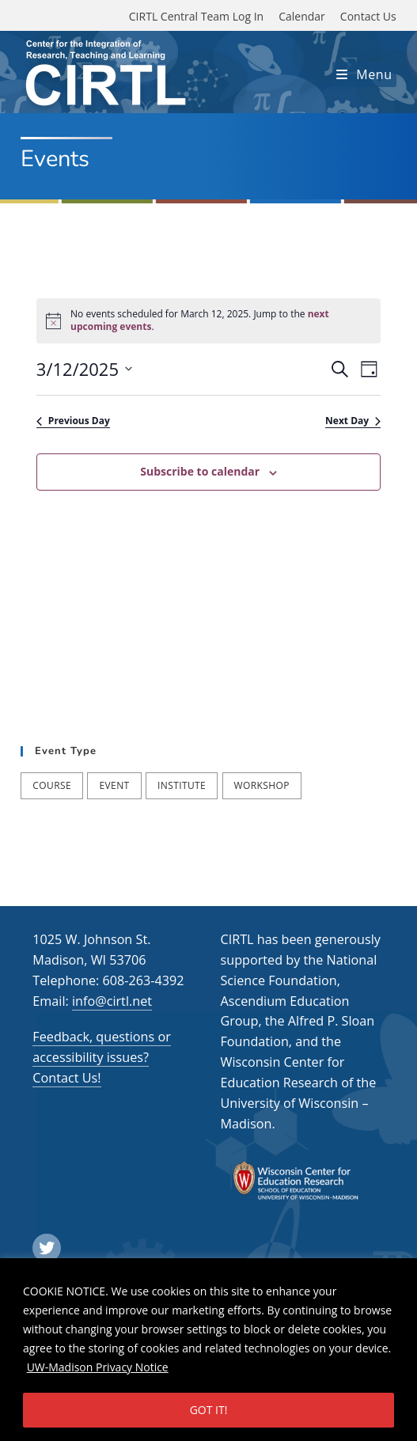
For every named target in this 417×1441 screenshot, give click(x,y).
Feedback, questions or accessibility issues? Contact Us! (101, 1057)
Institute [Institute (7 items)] (181, 785)
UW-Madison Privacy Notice (98, 1367)
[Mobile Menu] (364, 74)
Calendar (302, 16)
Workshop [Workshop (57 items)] (262, 785)
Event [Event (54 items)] (114, 785)
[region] (208, 1349)
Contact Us (368, 16)
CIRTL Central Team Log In (196, 16)
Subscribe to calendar (200, 471)
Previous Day (73, 421)
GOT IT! (209, 1409)
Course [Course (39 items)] (51, 785)
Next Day (353, 421)
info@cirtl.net (112, 1001)
